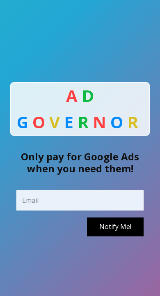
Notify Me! (115, 226)
